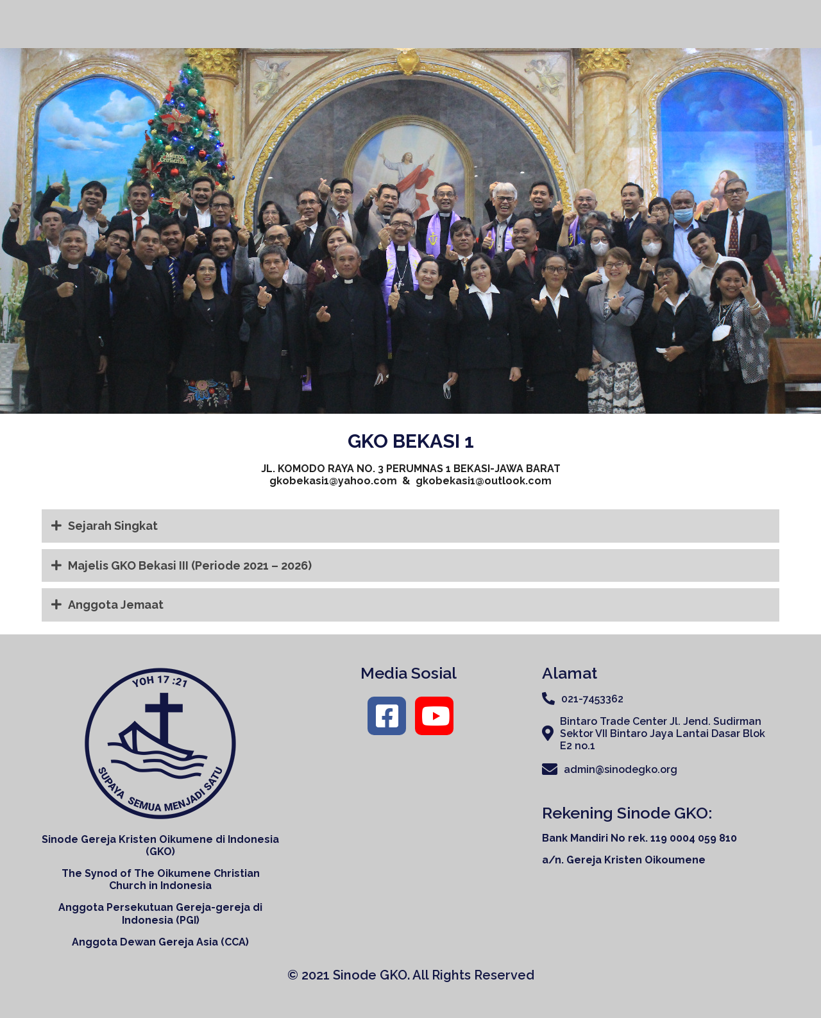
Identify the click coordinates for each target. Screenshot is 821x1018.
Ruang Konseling (732, 22)
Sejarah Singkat (104, 526)
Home (463, 22)
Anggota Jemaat (107, 605)
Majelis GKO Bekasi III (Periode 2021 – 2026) (181, 566)
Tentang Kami (538, 22)
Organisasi (633, 22)
